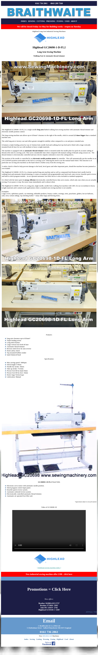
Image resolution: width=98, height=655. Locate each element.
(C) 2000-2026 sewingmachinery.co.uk (49, 651)
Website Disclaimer (49, 648)
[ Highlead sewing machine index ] (49, 568)
